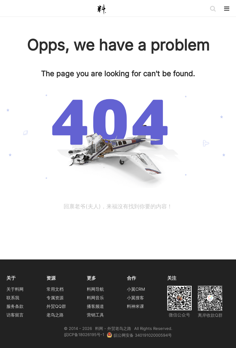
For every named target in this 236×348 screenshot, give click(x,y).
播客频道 (95, 306)
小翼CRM (136, 289)
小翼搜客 (135, 297)
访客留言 (15, 314)
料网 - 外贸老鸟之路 (102, 9)
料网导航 (95, 289)
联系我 (12, 297)
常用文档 (55, 289)
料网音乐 (95, 297)
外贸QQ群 (56, 306)
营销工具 (95, 314)
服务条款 (15, 306)
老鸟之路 (55, 314)
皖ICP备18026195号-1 (84, 334)
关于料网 (15, 289)
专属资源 (55, 297)
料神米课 (135, 306)
